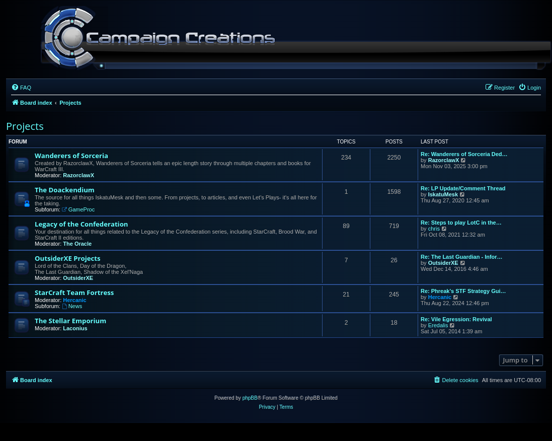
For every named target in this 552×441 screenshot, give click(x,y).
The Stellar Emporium (70, 320)
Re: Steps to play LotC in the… (461, 222)
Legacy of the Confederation (81, 224)
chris (434, 229)
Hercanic (74, 300)
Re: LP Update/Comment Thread (463, 188)
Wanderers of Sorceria (71, 155)
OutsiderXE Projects (68, 258)
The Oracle (77, 244)
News (72, 306)
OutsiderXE (78, 278)
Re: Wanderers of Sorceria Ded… (464, 154)
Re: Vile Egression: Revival (456, 319)
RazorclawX (78, 175)
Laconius (75, 328)
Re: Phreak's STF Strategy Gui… (463, 291)
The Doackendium (65, 189)
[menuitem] (21, 88)
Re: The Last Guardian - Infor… (462, 257)
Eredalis (438, 325)
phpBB (250, 398)
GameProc (78, 209)
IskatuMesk (443, 194)
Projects (25, 126)
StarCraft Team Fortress (74, 292)
